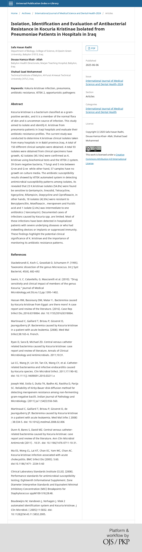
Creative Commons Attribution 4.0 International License (106, 159)
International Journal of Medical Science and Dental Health (104, 110)
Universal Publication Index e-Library (37, 3)
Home (14, 13)
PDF (93, 48)
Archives (26, 13)
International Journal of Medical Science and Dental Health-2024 (68, 13)
